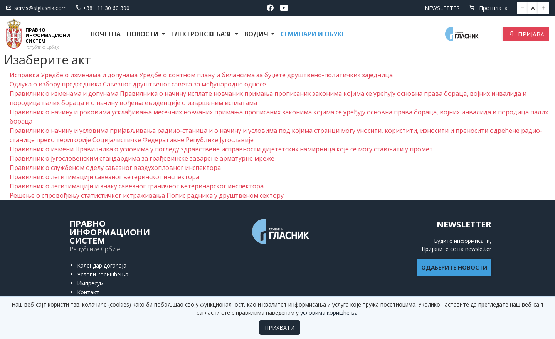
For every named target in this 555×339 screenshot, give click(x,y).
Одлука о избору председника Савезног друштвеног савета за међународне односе (138, 84)
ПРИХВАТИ (279, 327)
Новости (143, 34)
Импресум (90, 283)
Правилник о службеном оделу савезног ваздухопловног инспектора (115, 167)
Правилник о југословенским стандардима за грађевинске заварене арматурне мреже (142, 158)
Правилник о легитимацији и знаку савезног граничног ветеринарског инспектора (137, 186)
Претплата (488, 8)
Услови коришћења (102, 274)
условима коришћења (329, 312)
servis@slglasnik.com (36, 8)
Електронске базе (202, 34)
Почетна (106, 34)
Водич (257, 34)
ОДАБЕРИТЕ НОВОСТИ (454, 267)
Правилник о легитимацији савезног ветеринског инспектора (104, 177)
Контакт (88, 292)
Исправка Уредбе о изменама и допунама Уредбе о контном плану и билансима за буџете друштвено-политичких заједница (201, 75)
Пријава (526, 34)
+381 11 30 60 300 (103, 8)
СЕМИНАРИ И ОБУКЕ (313, 34)
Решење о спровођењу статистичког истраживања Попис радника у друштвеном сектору (147, 195)
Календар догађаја (101, 265)
